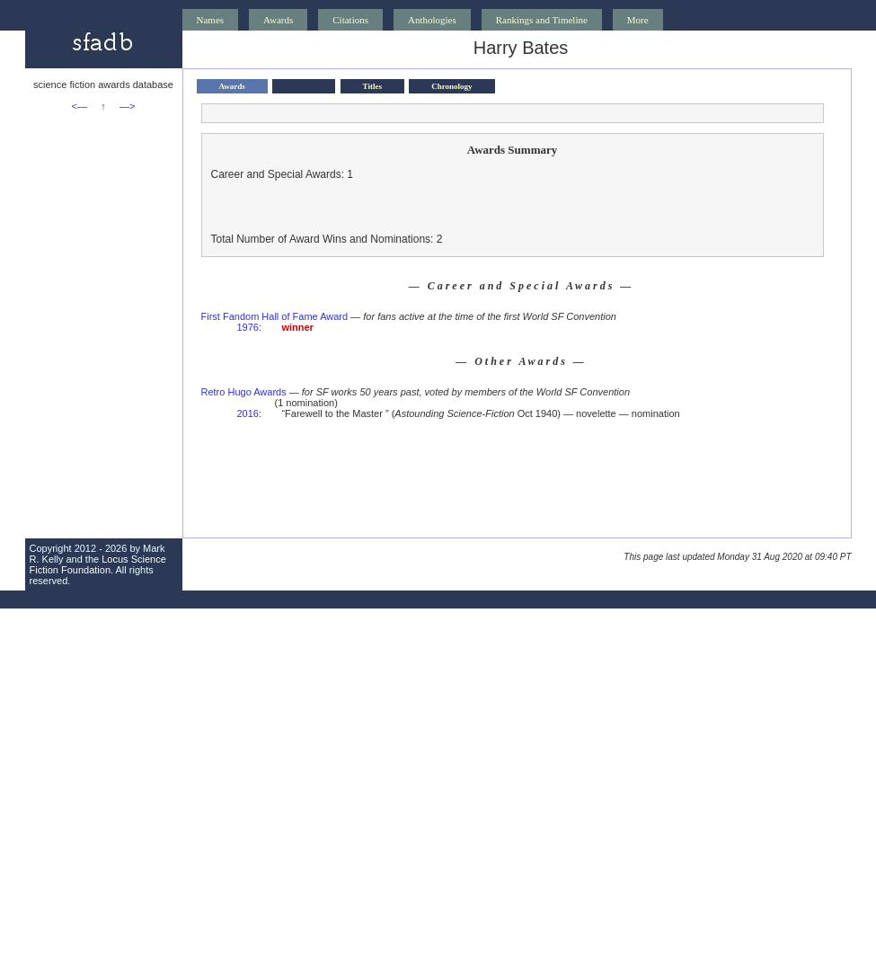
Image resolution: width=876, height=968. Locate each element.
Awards (278, 19)
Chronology (451, 86)
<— (79, 106)
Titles (372, 86)
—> (127, 106)
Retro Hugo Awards (244, 391)
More (638, 19)
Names (211, 19)
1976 (248, 327)
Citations (350, 19)
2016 (248, 413)
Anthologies (432, 19)
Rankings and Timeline (542, 19)
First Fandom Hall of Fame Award (275, 316)
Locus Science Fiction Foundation (98, 564)
